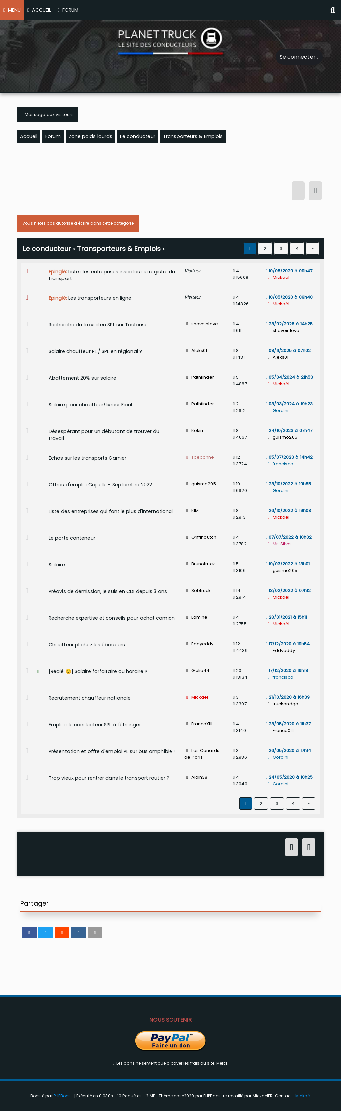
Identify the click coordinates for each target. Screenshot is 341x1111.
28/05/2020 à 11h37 (288, 724)
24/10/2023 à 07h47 (289, 430)
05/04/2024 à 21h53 (289, 377)
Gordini (277, 410)
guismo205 (281, 437)
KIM (191, 510)
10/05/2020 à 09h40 (289, 297)
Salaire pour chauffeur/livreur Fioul (90, 404)
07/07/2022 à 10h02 (289, 537)
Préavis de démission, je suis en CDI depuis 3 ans (108, 591)
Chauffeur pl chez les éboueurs (87, 644)
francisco (279, 464)
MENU (12, 10)
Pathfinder (199, 377)
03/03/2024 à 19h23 (289, 404)
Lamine (195, 617)
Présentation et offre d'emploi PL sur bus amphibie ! (112, 751)
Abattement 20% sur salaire (83, 378)
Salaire (57, 564)
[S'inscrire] (315, 191)
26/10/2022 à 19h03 (288, 510)
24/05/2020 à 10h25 (289, 777)
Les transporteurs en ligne (100, 298)
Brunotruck (199, 564)
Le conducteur (47, 248)
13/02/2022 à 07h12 (288, 590)
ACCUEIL (39, 10)
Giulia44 (196, 670)
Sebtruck (197, 590)
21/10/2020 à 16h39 (288, 697)
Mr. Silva (278, 544)
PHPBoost (63, 1096)
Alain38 (195, 777)
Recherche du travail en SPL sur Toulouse (98, 324)
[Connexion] (298, 191)
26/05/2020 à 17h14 (288, 750)
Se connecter (299, 57)
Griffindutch (200, 537)
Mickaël (277, 277)
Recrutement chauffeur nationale (90, 698)
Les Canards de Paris (201, 753)
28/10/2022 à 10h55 (288, 484)
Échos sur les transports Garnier (87, 458)
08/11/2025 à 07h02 (288, 350)
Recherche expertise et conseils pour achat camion (112, 618)
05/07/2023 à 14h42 (289, 457)
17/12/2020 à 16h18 (287, 670)
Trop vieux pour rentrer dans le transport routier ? (109, 778)
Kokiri (193, 430)
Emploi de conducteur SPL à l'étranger (95, 724)
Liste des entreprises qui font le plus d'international (111, 511)
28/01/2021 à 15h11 (286, 617)
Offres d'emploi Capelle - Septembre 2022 (100, 484)
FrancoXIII (198, 724)
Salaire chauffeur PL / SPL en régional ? (95, 351)
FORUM (68, 10)
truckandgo (282, 704)
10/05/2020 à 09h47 (289, 271)
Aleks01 (195, 350)
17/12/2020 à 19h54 (288, 644)
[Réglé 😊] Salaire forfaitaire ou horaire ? (98, 671)
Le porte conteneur (72, 538)
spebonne (199, 457)
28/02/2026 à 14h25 (289, 324)
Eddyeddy (198, 644)
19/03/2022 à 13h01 (288, 564)
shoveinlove (201, 324)
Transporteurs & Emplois (119, 248)
